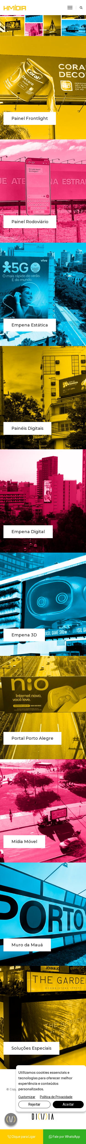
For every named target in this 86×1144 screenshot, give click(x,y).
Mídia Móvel (24, 841)
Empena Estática (29, 325)
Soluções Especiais (31, 1048)
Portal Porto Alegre (32, 738)
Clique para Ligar (22, 1136)
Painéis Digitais (27, 428)
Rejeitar (34, 1104)
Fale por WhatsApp (64, 1136)
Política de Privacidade (56, 1097)
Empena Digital (28, 531)
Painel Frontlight (29, 118)
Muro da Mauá (27, 944)
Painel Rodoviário (29, 221)
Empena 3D (24, 635)
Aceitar (68, 1104)
